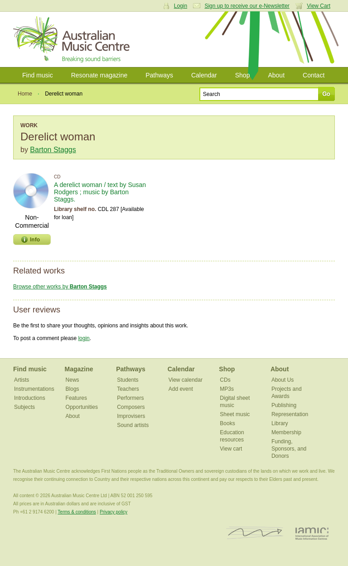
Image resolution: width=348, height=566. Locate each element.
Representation (289, 414)
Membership (286, 432)
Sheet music (235, 414)
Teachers (128, 389)
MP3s (227, 389)
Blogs (72, 389)
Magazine (79, 369)
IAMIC (312, 533)
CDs (225, 380)
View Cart (318, 6)
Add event (181, 389)
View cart (231, 449)
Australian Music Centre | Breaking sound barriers (73, 39)
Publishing (283, 405)
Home (25, 94)
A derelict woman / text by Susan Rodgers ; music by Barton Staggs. (100, 192)
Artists (21, 380)
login (83, 338)
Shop (242, 75)
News (72, 380)
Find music (37, 75)
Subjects (24, 407)
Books (227, 423)
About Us (282, 380)
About (276, 75)
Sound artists (133, 425)
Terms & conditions (77, 511)
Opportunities (82, 407)
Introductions (29, 398)
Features (76, 398)
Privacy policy (113, 511)
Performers (130, 398)
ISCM (255, 533)
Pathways (159, 75)
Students (127, 380)
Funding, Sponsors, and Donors (288, 448)
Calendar (204, 75)
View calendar (186, 380)
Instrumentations (34, 389)
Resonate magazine (99, 75)
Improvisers (131, 416)
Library (279, 423)
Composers (131, 407)
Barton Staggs (53, 149)
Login (180, 6)
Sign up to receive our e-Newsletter (246, 6)
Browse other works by (60, 286)
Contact (313, 75)
